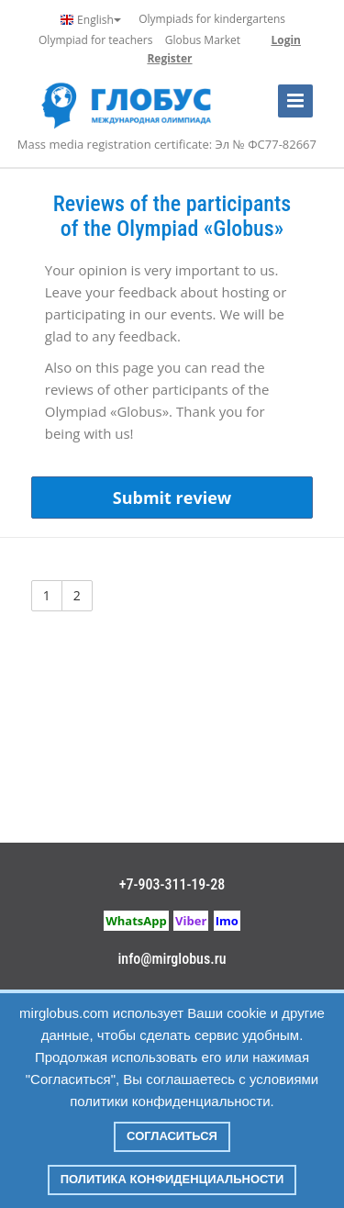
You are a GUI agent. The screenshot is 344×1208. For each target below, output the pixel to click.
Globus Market (202, 40)
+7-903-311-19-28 (172, 884)
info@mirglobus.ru (171, 959)
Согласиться (172, 1136)
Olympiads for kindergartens (212, 19)
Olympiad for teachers (95, 40)
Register (169, 58)
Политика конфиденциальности (172, 1179)
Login (286, 40)
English (90, 20)
